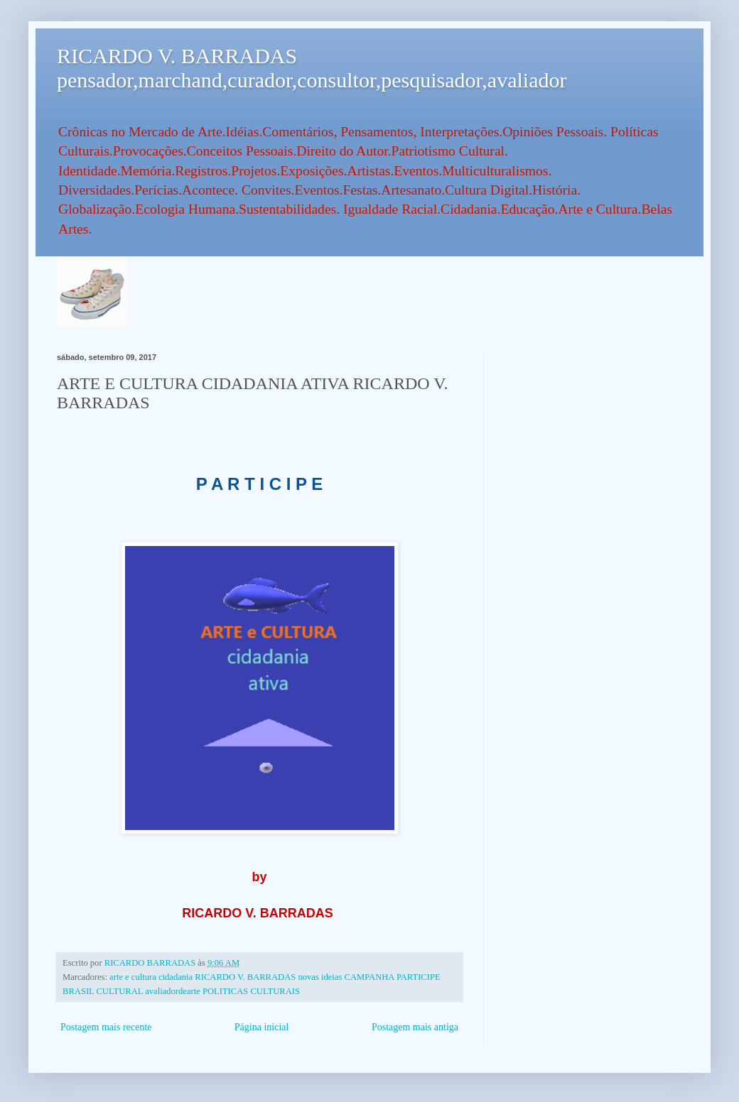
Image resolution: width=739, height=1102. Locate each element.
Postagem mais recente (105, 1027)
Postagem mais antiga (415, 1027)
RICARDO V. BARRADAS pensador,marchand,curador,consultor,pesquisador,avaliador (311, 68)
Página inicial (261, 1027)
